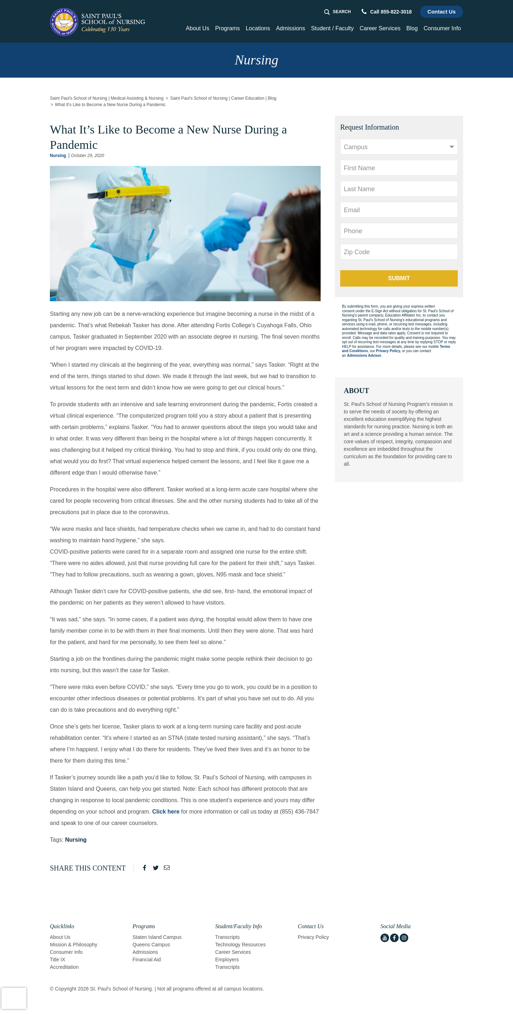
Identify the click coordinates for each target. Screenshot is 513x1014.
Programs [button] (227, 28)
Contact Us (442, 12)
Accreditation (64, 967)
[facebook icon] (394, 938)
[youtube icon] (384, 938)
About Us (60, 937)
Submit (399, 278)
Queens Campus (151, 944)
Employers (227, 959)
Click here (165, 812)
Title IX (57, 959)
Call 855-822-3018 (387, 12)
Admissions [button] (290, 28)
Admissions (145, 952)
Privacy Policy (313, 937)
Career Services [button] (379, 28)
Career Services (233, 952)
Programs (144, 926)
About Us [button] (197, 28)
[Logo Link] (98, 22)
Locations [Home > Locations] (258, 28)
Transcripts (227, 937)
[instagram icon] (404, 938)
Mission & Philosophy (73, 944)
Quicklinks (62, 926)
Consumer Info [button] (442, 28)
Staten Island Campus (157, 937)
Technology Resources (240, 944)
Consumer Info (66, 952)
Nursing (58, 155)
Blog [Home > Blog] (412, 28)
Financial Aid (147, 959)
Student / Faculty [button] (332, 28)
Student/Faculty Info (238, 926)
